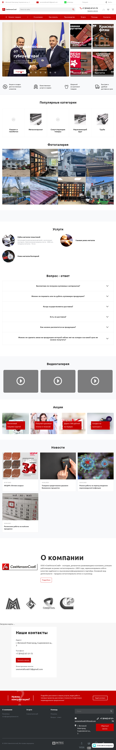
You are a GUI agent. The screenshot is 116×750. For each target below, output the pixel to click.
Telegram (85, 2)
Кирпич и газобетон (13, 130)
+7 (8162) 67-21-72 (90, 8)
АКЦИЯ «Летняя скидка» (14, 485)
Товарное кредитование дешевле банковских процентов (55, 487)
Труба (102, 129)
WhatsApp (68, 2)
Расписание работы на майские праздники (16, 528)
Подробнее (46, 580)
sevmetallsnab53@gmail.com (49, 2)
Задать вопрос (100, 698)
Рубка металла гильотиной (29, 237)
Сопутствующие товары (58, 130)
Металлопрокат (36, 129)
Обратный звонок (105, 727)
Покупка (54, 714)
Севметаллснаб (32, 714)
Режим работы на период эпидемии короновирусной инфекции (93, 487)
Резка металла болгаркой (28, 256)
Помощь (54, 710)
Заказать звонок (23, 660)
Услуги (29, 710)
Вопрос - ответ (56, 717)
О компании (7, 710)
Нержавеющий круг (80, 130)
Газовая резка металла (85, 240)
